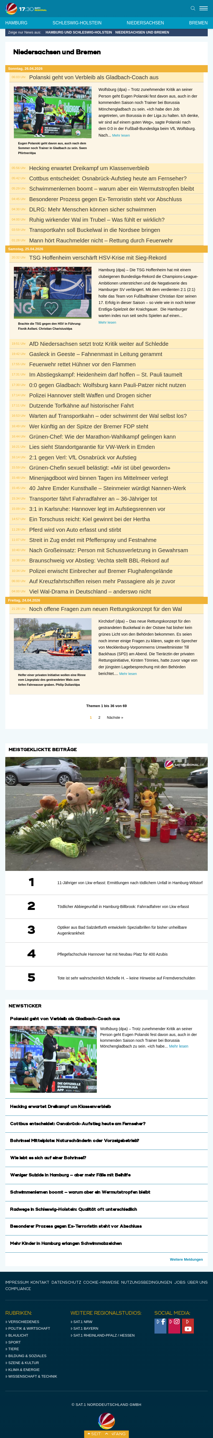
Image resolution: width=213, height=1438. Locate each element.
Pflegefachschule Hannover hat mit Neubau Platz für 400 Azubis (112, 954)
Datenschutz (66, 1281)
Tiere (12, 1344)
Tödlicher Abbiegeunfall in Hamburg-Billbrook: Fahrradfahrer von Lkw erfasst (123, 906)
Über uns (197, 1281)
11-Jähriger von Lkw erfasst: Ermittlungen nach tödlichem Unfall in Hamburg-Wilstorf (130, 883)
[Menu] (203, 8)
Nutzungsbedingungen (146, 1281)
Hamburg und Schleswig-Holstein (78, 32)
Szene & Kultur (22, 1357)
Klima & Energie (22, 1364)
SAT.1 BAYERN (84, 1323)
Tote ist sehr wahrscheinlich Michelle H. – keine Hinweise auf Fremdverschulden (126, 978)
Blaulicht (16, 1330)
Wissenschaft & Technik (31, 1371)
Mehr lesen (121, 135)
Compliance (18, 1285)
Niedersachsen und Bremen (142, 32)
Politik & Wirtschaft (27, 1323)
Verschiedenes (22, 1316)
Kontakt (40, 1281)
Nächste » (115, 717)
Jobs (180, 1281)
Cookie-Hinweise (101, 1281)
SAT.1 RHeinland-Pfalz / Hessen (102, 1330)
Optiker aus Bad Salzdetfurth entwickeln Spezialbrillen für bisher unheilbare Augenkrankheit (122, 930)
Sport (13, 1337)
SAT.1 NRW (81, 1316)
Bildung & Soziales (25, 1350)
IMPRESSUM (17, 1281)
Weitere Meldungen (186, 1259)
